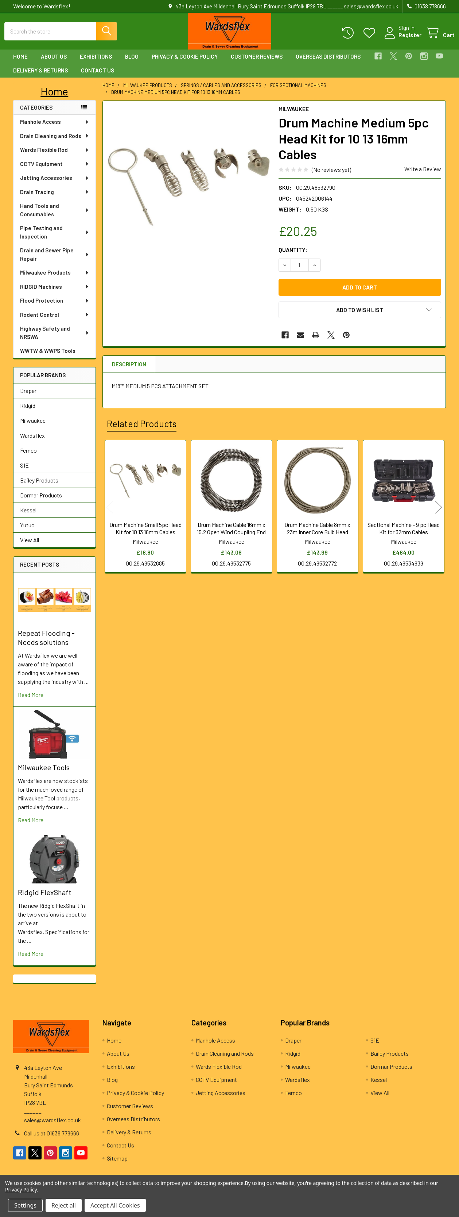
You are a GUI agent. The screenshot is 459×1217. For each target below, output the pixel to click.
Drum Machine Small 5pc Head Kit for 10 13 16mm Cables (145, 535)
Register (401, 39)
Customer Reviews (257, 63)
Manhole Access (54, 128)
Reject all (63, 1205)
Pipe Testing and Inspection (54, 238)
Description (129, 370)
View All (29, 546)
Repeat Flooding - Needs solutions (46, 644)
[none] (188, 193)
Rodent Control (54, 321)
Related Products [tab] (141, 430)
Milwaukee (33, 427)
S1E (24, 471)
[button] (54, 98)
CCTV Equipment (54, 170)
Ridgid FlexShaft (44, 898)
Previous (109, 514)
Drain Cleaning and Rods (54, 142)
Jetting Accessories (54, 184)
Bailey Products (39, 486)
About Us (54, 63)
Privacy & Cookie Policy (185, 63)
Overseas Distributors (328, 63)
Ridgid (27, 412)
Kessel (28, 516)
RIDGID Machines (54, 293)
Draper (28, 397)
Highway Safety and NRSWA (54, 339)
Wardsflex (32, 441)
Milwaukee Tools (44, 773)
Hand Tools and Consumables (55, 216)
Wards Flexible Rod (54, 156)
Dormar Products (41, 501)
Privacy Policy (21, 1189)
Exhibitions (96, 63)
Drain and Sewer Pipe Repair (54, 260)
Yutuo (27, 531)
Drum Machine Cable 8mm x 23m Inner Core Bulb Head (317, 535)
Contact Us (97, 77)
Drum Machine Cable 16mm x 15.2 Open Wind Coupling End (231, 535)
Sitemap (117, 1164)
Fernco (28, 456)
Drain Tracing (54, 198)
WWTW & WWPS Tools (47, 357)
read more (30, 701)
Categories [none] (36, 114)
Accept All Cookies (115, 1205)
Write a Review (422, 175)
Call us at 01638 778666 (51, 1139)
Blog (132, 63)
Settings (25, 1205)
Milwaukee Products (54, 279)
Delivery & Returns (40, 77)
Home (20, 63)
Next (438, 514)
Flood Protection (54, 307)
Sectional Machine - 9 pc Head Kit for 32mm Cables (403, 535)
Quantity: (293, 256)
